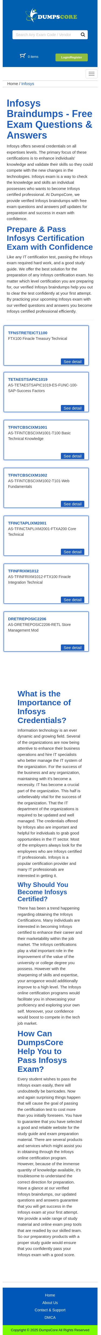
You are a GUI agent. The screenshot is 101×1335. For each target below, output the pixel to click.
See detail (73, 361)
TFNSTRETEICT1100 (27, 332)
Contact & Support (50, 1310)
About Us (50, 1303)
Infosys (27, 83)
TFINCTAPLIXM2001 (27, 523)
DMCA (49, 1317)
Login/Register (71, 57)
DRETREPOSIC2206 (27, 619)
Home (12, 83)
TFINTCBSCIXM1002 (27, 475)
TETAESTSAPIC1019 (27, 379)
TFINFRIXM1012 (23, 571)
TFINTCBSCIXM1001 (27, 427)
